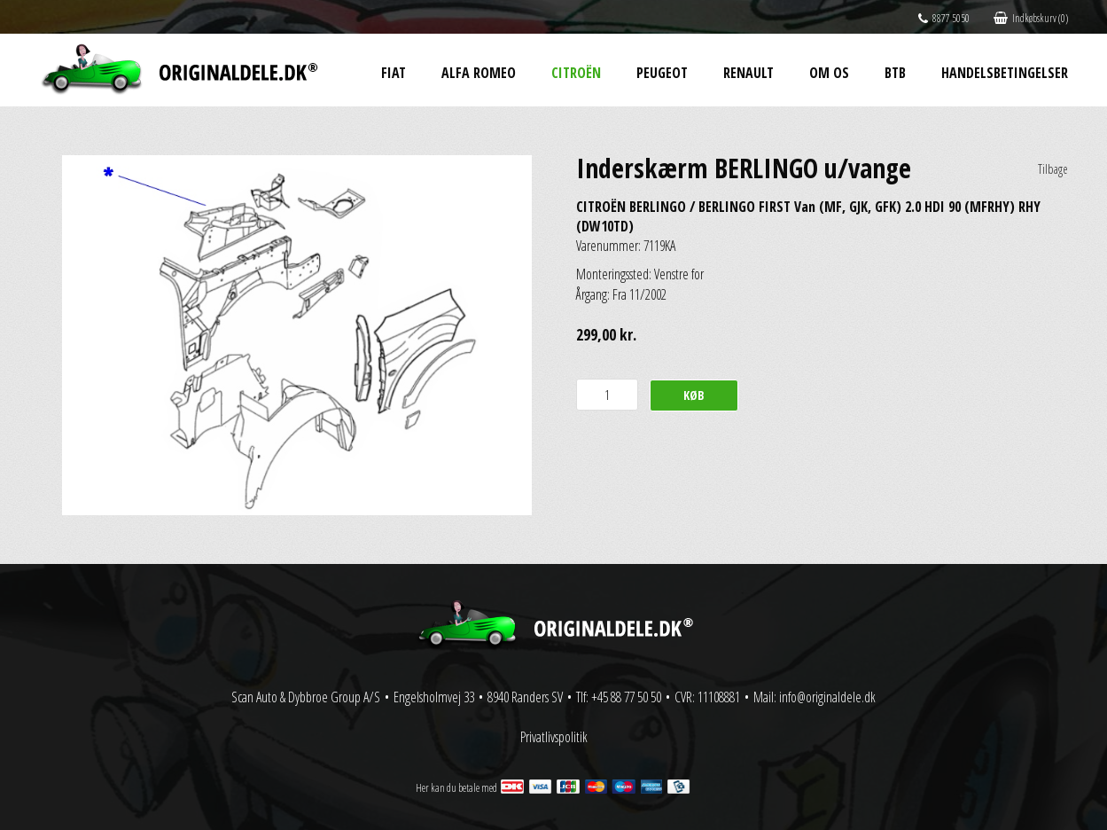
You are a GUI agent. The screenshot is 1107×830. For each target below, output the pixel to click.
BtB (895, 73)
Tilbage (1053, 169)
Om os (829, 73)
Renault (748, 73)
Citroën (576, 73)
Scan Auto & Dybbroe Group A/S (305, 697)
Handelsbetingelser (1004, 73)
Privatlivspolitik (554, 737)
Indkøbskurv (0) (1031, 18)
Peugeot (662, 73)
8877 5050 (944, 18)
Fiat (393, 73)
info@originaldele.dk (827, 697)
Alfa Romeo (478, 73)
